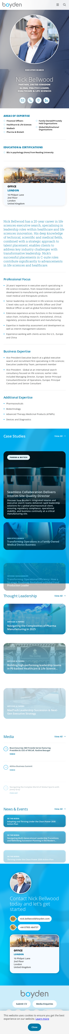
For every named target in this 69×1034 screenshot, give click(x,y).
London (13, 190)
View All (58, 436)
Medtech (11, 128)
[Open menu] (57, 4)
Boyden (12, 5)
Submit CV (21, 1003)
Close (34, 1027)
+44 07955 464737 (29, 927)
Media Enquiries (44, 1003)
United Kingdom (40, 84)
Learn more (42, 1018)
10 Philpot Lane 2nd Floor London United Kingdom (16, 199)
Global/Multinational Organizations (49, 128)
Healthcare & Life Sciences (34, 90)
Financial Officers (15, 120)
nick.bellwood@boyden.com (35, 918)
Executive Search (34, 70)
